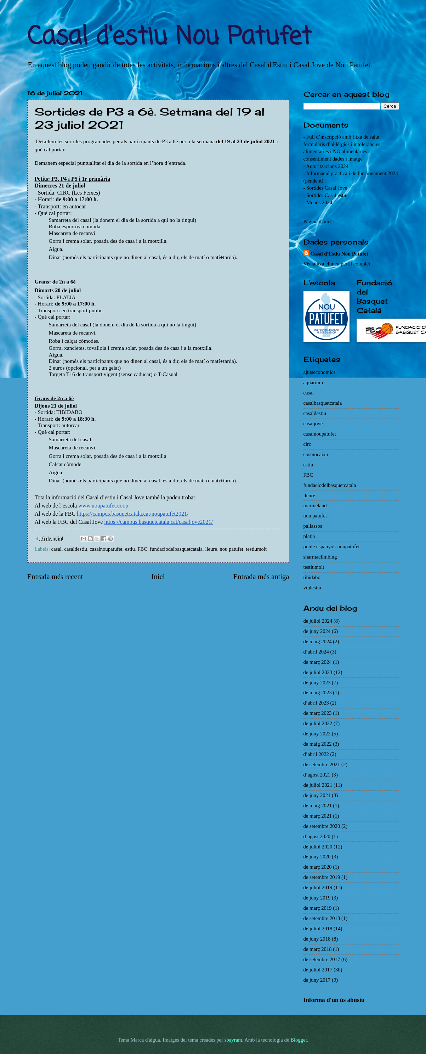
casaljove (313, 423)
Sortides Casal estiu (326, 195)
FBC (142, 549)
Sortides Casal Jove (326, 188)
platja (309, 536)
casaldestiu (75, 549)
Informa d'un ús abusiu (334, 1000)
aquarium (313, 382)
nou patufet (231, 549)
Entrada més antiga (261, 577)
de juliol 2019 (318, 887)
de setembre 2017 (321, 959)
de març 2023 (317, 713)
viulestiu (312, 587)
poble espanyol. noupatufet (331, 546)
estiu (130, 549)
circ (307, 444)
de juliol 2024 (318, 621)
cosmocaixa (315, 454)
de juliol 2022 (318, 723)
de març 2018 (317, 949)
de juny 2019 (317, 898)
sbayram (233, 1040)
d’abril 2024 (316, 652)
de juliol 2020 (318, 847)
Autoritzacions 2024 (327, 166)
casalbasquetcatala (322, 403)
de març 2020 (317, 867)
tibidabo (311, 577)
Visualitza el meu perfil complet (336, 264)
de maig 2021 (317, 805)
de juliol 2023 (318, 672)
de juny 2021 (317, 795)
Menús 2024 (319, 202)
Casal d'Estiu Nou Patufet (339, 254)
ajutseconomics (319, 372)
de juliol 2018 (318, 928)
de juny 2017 (317, 980)
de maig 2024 (317, 641)
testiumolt (256, 549)
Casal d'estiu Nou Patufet (169, 37)
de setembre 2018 (321, 918)
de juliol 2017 (318, 969)
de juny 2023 (317, 682)
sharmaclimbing (320, 557)
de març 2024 (317, 662)
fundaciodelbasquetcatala (176, 549)
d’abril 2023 (316, 703)
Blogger (298, 1040)
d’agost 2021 (316, 775)
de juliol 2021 (318, 785)
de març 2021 (317, 816)
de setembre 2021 (321, 764)
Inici (158, 577)
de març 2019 (317, 908)
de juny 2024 (317, 631)
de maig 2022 (317, 744)
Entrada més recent (55, 577)
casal (56, 549)
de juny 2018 (317, 939)
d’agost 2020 (316, 836)
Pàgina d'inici (317, 221)
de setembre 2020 (321, 826)
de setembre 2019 (321, 877)
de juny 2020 (317, 856)
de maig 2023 (317, 692)
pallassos (312, 526)
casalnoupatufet (106, 549)
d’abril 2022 (316, 754)
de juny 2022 (317, 733)
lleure (211, 549)
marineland (315, 505)
